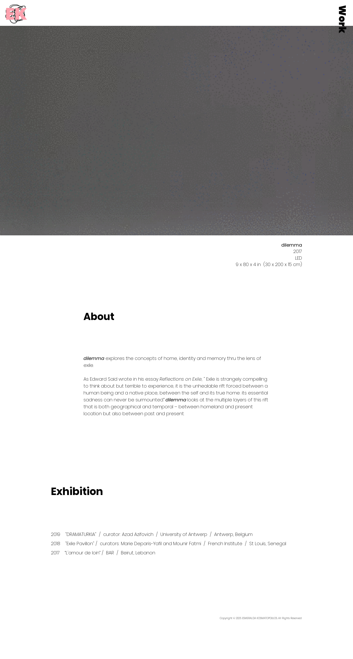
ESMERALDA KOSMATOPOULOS (259, 618)
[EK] (16, 13)
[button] (342, 19)
